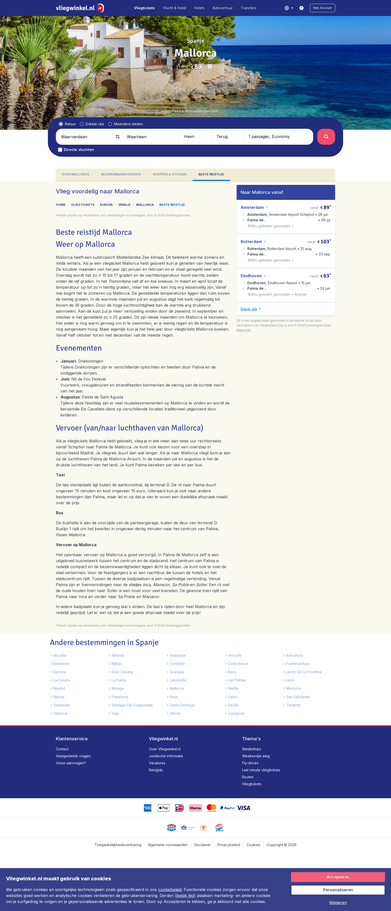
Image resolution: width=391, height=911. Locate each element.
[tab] (75, 175)
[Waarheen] (151, 137)
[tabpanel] (195, 453)
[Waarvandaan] (85, 137)
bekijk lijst (185, 895)
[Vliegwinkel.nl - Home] (81, 8)
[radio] (67, 124)
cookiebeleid (170, 889)
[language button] (288, 7)
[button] (322, 8)
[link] (301, 7)
